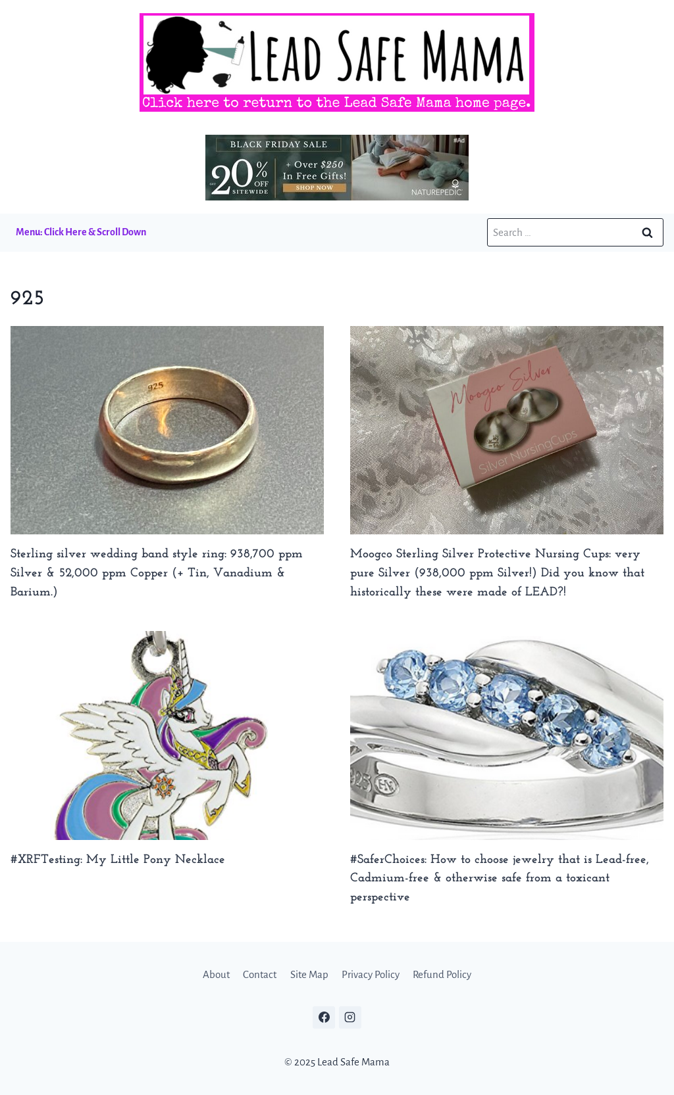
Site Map (309, 974)
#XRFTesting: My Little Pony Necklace (118, 860)
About (216, 974)
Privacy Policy (371, 974)
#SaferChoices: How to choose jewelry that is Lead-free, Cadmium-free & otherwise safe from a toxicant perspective (499, 879)
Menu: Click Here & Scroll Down (81, 232)
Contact (259, 974)
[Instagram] (350, 1017)
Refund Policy (442, 974)
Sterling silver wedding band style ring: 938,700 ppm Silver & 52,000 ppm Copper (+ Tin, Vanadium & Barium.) (157, 573)
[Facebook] (324, 1017)
